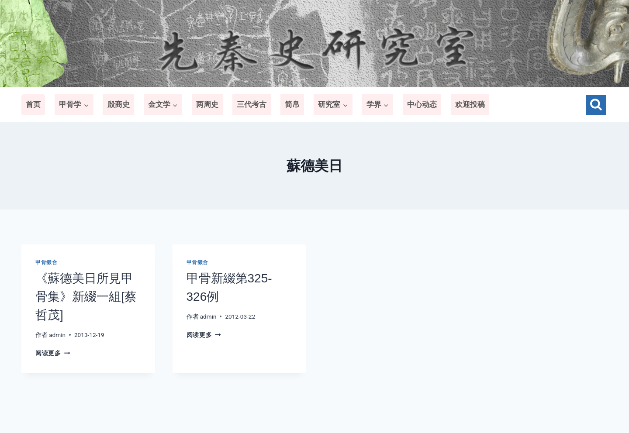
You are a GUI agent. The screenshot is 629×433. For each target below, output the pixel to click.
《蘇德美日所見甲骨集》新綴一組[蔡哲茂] (86, 296)
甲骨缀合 (46, 262)
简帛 (292, 104)
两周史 (207, 104)
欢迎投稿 (470, 104)
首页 (33, 104)
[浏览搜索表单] (596, 105)
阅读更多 (52, 353)
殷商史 (118, 104)
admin (57, 334)
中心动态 (422, 104)
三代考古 (251, 104)
